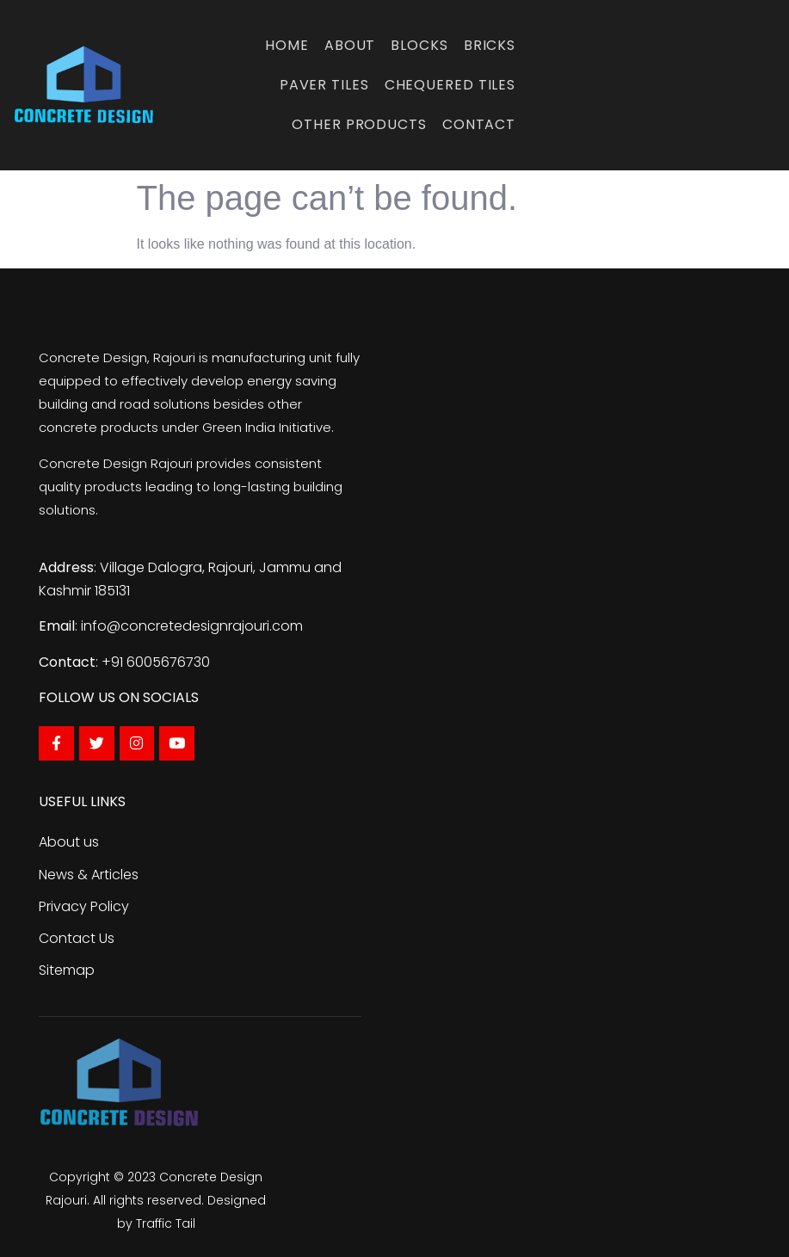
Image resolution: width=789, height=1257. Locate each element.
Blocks (419, 45)
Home (287, 45)
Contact (478, 124)
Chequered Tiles (450, 85)
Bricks (489, 45)
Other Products (359, 124)
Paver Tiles (324, 85)
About (350, 45)
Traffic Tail (165, 1223)
